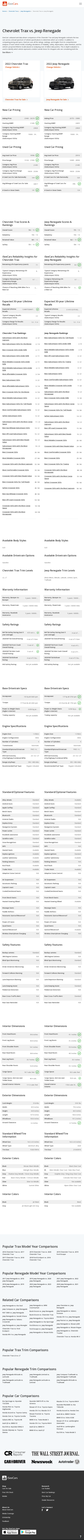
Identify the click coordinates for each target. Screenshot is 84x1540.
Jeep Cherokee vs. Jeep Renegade (65, 1306)
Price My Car (46, 1496)
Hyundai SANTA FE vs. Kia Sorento (39, 1402)
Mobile (4, 1496)
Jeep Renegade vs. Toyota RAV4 (42, 1318)
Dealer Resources (48, 1500)
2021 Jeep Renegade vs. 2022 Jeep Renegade (67, 1280)
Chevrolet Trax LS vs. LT (11, 1356)
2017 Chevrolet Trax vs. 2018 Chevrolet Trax (13, 1258)
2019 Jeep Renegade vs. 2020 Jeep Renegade (40, 1280)
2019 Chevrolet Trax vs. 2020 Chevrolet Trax (40, 1253)
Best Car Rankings (48, 1492)
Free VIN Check (7, 1492)
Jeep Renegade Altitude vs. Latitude (12, 1375)
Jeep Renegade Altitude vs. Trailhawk (67, 1381)
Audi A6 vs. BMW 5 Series (66, 1414)
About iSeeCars (7, 1510)
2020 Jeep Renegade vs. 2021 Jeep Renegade (67, 1285)
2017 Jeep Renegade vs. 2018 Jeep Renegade (13, 1280)
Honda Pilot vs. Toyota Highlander (11, 1408)
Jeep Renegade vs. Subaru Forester (66, 1312)
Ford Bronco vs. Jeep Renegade (41, 1325)
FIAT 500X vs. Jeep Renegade (13, 1313)
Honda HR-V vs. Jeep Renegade (14, 1334)
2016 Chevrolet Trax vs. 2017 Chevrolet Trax (13, 1253)
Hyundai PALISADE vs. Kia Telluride (66, 1406)
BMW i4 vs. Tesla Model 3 (39, 1420)
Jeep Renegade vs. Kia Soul (12, 1306)
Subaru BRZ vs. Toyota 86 (12, 1420)
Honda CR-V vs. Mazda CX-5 (40, 1410)
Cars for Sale (6, 1488)
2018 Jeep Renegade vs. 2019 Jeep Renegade (13, 1285)
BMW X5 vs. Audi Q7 (37, 1430)
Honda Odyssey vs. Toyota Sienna (12, 1431)
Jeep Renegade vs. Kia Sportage (42, 1322)
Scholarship (6, 1517)
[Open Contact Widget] (80, 1537)
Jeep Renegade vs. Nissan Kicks (41, 1332)
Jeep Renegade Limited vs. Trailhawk (39, 1375)
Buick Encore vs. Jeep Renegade (41, 1311)
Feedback (5, 1521)
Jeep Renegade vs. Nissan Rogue (69, 1327)
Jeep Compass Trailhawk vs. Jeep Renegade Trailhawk (67, 1375)
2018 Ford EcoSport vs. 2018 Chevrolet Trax (40, 1258)
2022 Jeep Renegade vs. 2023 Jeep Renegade (40, 1285)
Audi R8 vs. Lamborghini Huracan (66, 1427)
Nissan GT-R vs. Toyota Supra (41, 1407)
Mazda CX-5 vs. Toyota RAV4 (68, 1401)
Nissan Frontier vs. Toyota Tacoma (40, 1415)
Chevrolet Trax (13, 11)
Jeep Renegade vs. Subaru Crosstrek (12, 1320)
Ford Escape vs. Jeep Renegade (41, 1329)
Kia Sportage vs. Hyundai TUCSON (12, 1402)
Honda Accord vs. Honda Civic (68, 1410)
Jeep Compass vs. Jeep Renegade (14, 1309)
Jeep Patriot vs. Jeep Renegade (68, 1320)
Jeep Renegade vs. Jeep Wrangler (14, 1325)
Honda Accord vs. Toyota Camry (14, 1413)
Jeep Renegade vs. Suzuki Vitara (14, 1316)
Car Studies (46, 1488)
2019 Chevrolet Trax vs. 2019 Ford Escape (67, 1253)
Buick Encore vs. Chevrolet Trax (41, 1315)
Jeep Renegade (25, 11)
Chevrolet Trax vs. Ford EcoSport (11, 1330)
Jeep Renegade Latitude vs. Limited (40, 1381)
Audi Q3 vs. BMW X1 (37, 1427)
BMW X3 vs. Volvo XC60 (65, 1418)
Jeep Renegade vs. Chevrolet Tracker (67, 1332)
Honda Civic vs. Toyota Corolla (14, 1416)
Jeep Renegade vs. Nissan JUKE (68, 1324)
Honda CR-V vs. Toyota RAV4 (40, 1423)
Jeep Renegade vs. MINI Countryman (38, 1306)
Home (4, 11)
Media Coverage (8, 1513)
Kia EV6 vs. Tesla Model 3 (66, 1432)
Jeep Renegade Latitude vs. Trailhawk (12, 1381)
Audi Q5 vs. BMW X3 (9, 1423)
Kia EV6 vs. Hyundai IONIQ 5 (12, 1427)
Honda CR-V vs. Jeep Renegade (68, 1317)
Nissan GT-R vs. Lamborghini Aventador (68, 1422)
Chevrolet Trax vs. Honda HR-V (68, 1337)
